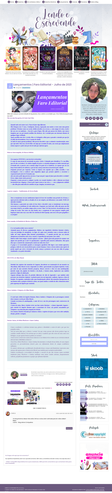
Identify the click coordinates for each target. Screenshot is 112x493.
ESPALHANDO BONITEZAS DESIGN (95, 490)
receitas (88, 318)
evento (102, 315)
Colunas (73, 2)
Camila (13, 413)
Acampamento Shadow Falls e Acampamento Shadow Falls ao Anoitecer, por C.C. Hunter (98, 405)
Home (11, 2)
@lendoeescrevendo (88, 271)
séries (102, 321)
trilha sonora (102, 324)
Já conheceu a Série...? (33, 2)
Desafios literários (49, 2)
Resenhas (19, 2)
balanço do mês (102, 312)
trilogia (88, 327)
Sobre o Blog (93, 2)
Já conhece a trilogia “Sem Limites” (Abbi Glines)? (96, 399)
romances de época (102, 318)
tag (88, 324)
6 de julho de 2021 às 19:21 (64, 413)
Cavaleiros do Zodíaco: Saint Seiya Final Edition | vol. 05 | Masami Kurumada (39, 73)
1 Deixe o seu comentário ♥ (16, 382)
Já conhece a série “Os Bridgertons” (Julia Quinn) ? (97, 392)
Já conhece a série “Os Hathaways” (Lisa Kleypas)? (96, 418)
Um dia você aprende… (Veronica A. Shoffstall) (96, 411)
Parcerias (82, 2)
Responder (69, 428)
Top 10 (88, 312)
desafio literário (88, 315)
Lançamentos (62, 2)
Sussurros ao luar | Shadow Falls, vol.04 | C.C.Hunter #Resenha (94, 159)
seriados (88, 321)
